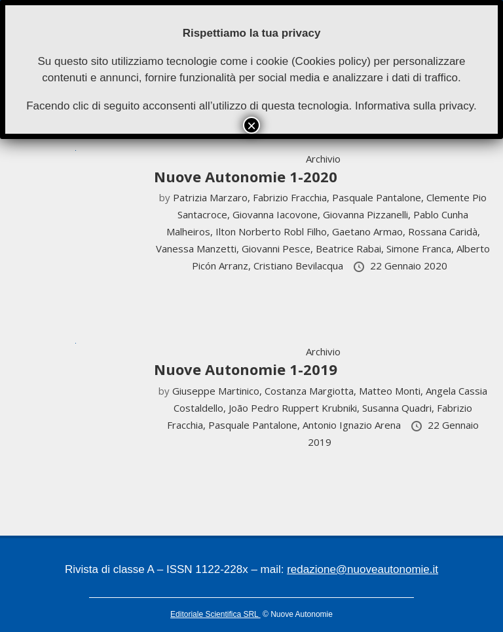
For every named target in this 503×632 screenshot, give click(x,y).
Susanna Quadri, (399, 407)
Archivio (323, 158)
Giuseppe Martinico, (218, 390)
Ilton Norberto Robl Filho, (273, 231)
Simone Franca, (421, 248)
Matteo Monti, (392, 390)
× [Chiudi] (251, 125)
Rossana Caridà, (444, 231)
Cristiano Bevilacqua (299, 265)
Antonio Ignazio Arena (353, 424)
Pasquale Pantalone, (379, 197)
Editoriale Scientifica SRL (215, 614)
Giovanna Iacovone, (278, 214)
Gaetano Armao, (370, 231)
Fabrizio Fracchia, (292, 197)
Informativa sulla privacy (414, 106)
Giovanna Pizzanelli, (368, 214)
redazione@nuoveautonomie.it (362, 569)
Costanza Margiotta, (312, 390)
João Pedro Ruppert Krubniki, (295, 407)
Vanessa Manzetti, (199, 248)
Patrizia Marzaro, (213, 197)
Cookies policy (331, 61)
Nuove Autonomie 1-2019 (245, 369)
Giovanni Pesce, (279, 248)
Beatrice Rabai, (351, 248)
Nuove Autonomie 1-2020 (245, 176)
